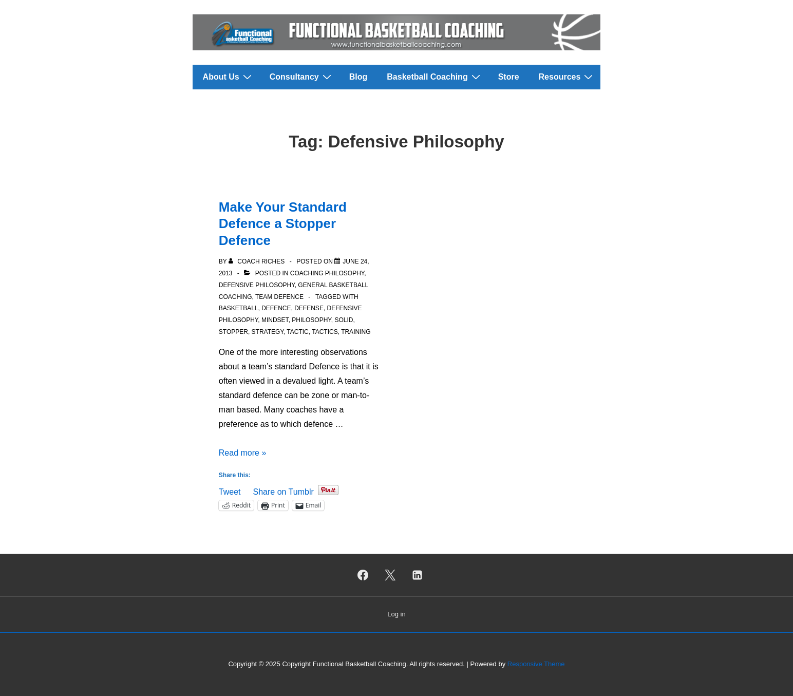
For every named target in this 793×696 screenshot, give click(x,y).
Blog (358, 76)
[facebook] (363, 575)
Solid (343, 320)
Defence (276, 308)
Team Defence (279, 296)
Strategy (268, 331)
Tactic (297, 331)
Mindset (275, 320)
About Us (228, 76)
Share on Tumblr (283, 490)
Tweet (230, 490)
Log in (396, 614)
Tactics (324, 331)
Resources (567, 76)
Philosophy (311, 320)
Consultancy (302, 76)
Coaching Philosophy (327, 273)
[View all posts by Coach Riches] (258, 261)
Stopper (233, 331)
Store (508, 76)
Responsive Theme (536, 664)
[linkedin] (417, 575)
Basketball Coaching (434, 76)
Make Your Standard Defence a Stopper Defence (283, 223)
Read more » (243, 452)
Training (355, 331)
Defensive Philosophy (257, 285)
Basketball (238, 308)
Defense (309, 308)
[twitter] (390, 575)
